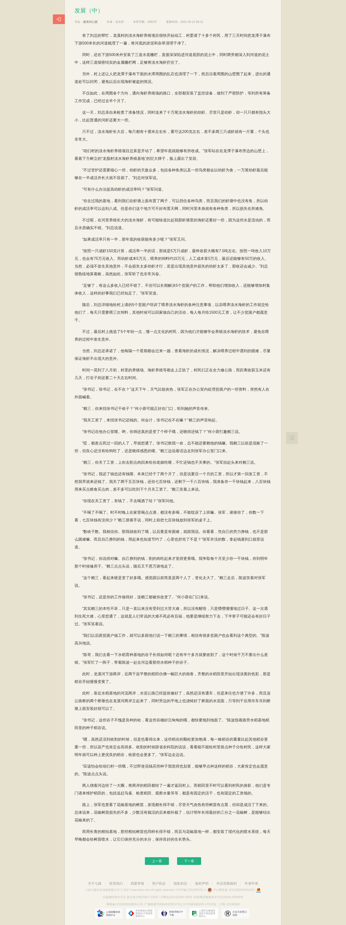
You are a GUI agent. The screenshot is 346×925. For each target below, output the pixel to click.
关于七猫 (94, 883)
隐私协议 (180, 883)
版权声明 (202, 883)
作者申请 (251, 883)
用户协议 (159, 883)
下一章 (189, 861)
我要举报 (137, 883)
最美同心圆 (90, 22)
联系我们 (116, 883)
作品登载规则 (226, 883)
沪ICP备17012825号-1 (190, 890)
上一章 (157, 861)
